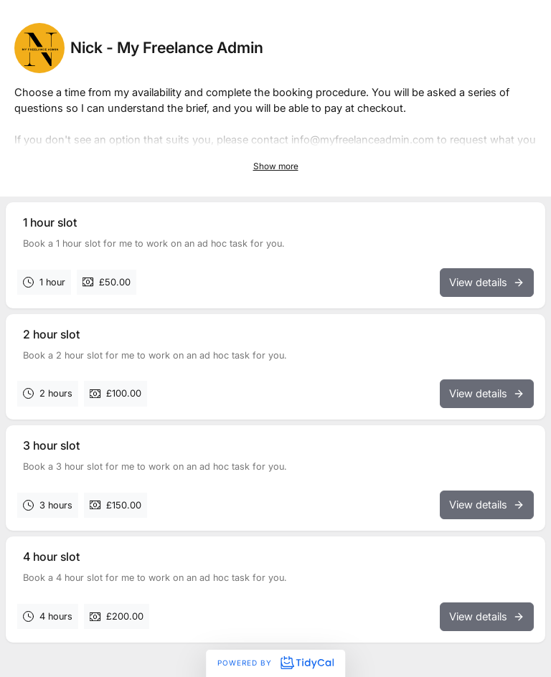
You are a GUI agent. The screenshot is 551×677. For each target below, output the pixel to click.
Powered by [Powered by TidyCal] (275, 662)
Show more (275, 166)
